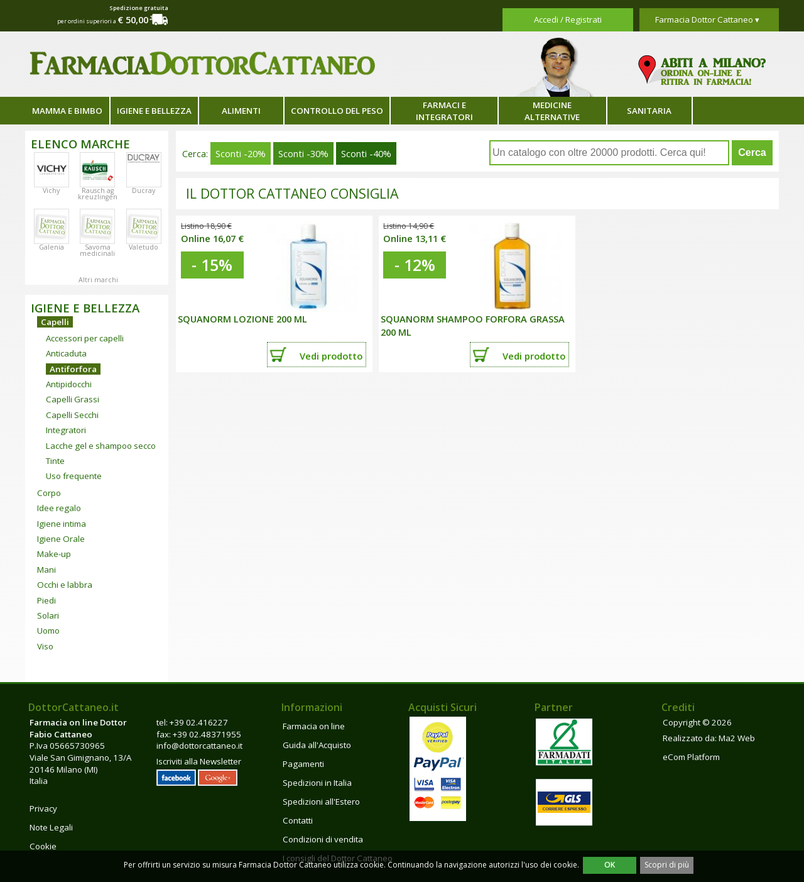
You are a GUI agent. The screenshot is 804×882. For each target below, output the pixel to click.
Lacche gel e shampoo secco (101, 445)
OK (609, 864)
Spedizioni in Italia (317, 782)
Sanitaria (649, 110)
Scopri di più (666, 864)
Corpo (49, 493)
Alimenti (241, 110)
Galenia (51, 247)
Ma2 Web (737, 738)
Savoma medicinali (97, 250)
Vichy (51, 190)
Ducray (143, 190)
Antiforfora (73, 369)
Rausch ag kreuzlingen (97, 193)
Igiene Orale (61, 538)
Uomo (48, 630)
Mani (46, 569)
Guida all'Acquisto (317, 745)
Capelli (55, 322)
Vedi (331, 356)
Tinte (55, 460)
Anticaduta (66, 353)
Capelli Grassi (72, 399)
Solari (48, 615)
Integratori (66, 430)
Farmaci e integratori (444, 111)
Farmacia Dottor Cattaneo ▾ (707, 19)
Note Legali (51, 827)
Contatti (298, 820)
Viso (45, 646)
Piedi (46, 600)
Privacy (43, 808)
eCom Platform (691, 757)
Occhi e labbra (64, 584)
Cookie (43, 846)
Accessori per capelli (85, 338)
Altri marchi (98, 279)
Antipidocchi (69, 384)
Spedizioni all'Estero (321, 801)
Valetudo (143, 247)
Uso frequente (74, 476)
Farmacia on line (314, 726)
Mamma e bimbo (67, 110)
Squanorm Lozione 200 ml (242, 318)
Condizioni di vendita (323, 839)
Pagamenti (303, 763)
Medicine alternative (552, 111)
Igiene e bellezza (154, 110)
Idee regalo (59, 508)
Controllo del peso (337, 110)
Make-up (54, 554)
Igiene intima (61, 523)
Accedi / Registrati (568, 19)
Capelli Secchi (72, 415)
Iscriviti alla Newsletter (198, 761)
